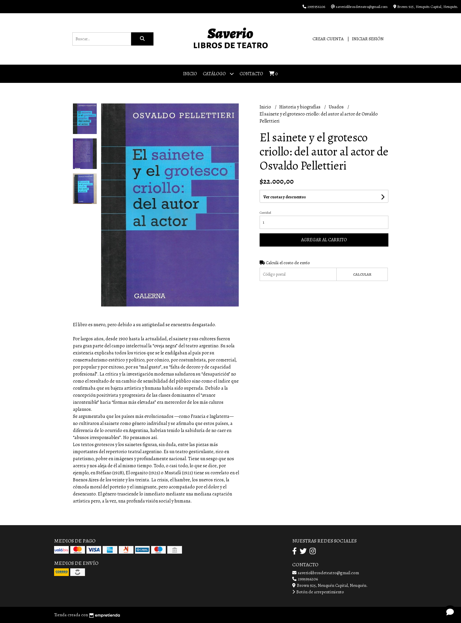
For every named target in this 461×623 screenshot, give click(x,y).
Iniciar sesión (368, 39)
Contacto (251, 74)
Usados (337, 107)
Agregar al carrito (324, 240)
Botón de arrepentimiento (318, 592)
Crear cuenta (328, 39)
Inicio (190, 74)
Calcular (362, 274)
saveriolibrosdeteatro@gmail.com (325, 573)
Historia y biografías (300, 107)
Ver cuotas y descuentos (284, 197)
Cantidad (265, 212)
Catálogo (218, 74)
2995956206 (305, 579)
